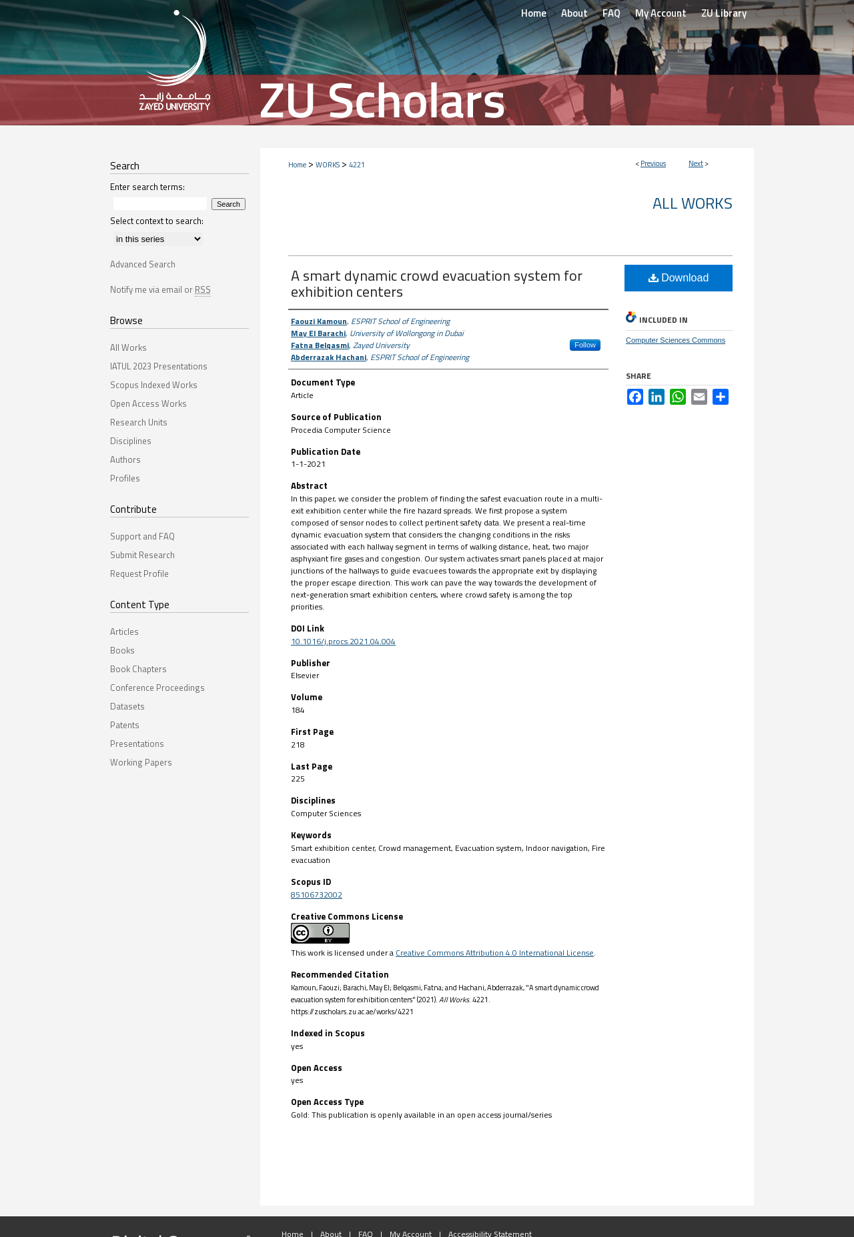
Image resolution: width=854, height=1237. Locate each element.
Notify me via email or (160, 289)
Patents (124, 725)
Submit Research (142, 554)
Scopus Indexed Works (153, 384)
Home (297, 164)
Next (696, 163)
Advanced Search (142, 264)
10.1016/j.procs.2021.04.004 (343, 641)
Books (122, 650)
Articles (124, 631)
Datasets (127, 706)
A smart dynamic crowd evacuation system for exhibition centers (436, 283)
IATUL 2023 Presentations (158, 366)
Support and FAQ (142, 536)
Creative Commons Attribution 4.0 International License (495, 952)
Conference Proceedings (157, 687)
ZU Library (724, 13)
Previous (653, 163)
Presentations (137, 743)
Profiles (125, 478)
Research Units (138, 422)
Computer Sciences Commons (675, 340)
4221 (357, 164)
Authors (125, 459)
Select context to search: (156, 220)
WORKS (328, 164)
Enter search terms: (147, 186)
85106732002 (316, 894)
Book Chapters (138, 669)
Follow (585, 345)
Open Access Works (148, 403)
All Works (693, 203)
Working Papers (141, 762)
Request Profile (139, 573)
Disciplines (130, 440)
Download (679, 277)
